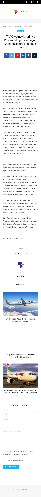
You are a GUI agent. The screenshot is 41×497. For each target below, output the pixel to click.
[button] (3, 2)
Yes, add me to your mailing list (14, 460)
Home (4, 26)
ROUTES (20, 31)
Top (20, 493)
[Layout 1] (20, 162)
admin (20, 275)
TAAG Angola (20, 248)
